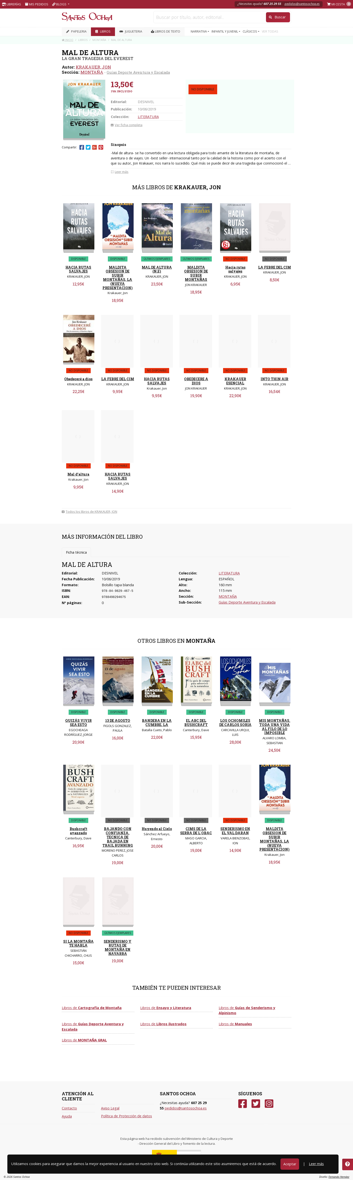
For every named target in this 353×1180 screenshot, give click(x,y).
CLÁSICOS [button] (250, 31)
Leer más (316, 1163)
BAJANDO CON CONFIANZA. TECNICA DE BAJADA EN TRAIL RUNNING (117, 836)
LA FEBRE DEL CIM (274, 267)
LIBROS (103, 31)
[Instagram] (269, 1104)
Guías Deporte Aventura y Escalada (138, 72)
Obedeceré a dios (78, 379)
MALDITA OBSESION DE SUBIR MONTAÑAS (196, 273)
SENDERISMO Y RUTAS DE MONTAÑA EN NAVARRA (117, 947)
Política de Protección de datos (126, 1116)
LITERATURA (148, 116)
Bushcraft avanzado (78, 830)
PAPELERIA (76, 31)
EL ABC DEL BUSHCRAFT (196, 722)
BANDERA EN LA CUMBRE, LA (157, 722)
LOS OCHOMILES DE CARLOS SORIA (235, 722)
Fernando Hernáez (338, 1177)
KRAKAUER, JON (93, 67)
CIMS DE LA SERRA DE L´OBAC (196, 830)
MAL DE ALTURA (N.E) (157, 269)
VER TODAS (270, 31)
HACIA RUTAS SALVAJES (78, 269)
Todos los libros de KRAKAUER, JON (89, 511)
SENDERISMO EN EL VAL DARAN (235, 830)
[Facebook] (242, 1104)
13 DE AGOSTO (117, 720)
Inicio (67, 40)
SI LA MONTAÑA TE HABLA (78, 943)
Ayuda (67, 1116)
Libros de (92, 1007)
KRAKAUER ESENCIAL (235, 381)
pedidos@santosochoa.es (302, 3)
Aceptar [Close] (289, 1164)
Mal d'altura (78, 474)
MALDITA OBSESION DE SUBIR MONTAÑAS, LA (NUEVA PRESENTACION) (117, 277)
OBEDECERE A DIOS (196, 381)
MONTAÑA (91, 72)
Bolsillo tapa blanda (118, 585)
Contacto (69, 1108)
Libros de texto (165, 31)
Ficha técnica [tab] (76, 552)
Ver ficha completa (126, 125)
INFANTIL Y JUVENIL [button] (225, 31)
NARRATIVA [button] (199, 31)
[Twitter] (256, 1104)
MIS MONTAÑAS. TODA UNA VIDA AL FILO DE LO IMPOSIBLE (274, 726)
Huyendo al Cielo (157, 828)
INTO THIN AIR (274, 379)
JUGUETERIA (130, 31)
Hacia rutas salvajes (235, 269)
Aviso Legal (110, 1108)
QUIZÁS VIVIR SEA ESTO (78, 722)
